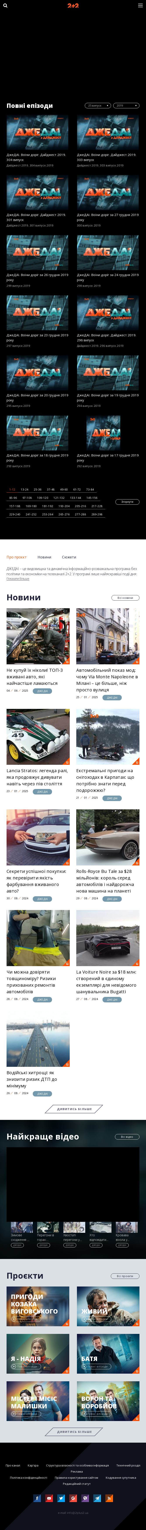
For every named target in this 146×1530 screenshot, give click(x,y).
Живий (94, 1311)
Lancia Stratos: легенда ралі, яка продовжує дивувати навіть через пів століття (37, 777)
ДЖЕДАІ (42, 691)
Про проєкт (17, 557)
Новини (44, 557)
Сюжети (69, 557)
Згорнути (127, 501)
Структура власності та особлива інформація (77, 1465)
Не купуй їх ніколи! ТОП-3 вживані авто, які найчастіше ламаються (35, 676)
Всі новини (125, 598)
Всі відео (127, 1137)
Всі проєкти (125, 1276)
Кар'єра (33, 1465)
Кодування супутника (121, 1478)
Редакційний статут (77, 1484)
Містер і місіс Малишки (34, 1402)
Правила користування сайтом (76, 1478)
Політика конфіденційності (28, 1478)
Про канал (13, 1465)
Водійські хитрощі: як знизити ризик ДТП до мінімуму (32, 1079)
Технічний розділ (128, 1465)
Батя (89, 1358)
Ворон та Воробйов (99, 1402)
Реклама (77, 1471)
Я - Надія (26, 1358)
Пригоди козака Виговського (34, 1304)
